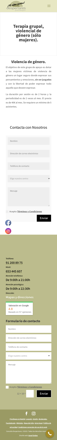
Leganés (29, 419)
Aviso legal (39, 423)
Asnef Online (33, 436)
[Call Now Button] (50, 433)
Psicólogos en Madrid (17, 419)
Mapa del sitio (29, 423)
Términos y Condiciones (29, 211)
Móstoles (20, 423)
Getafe (35, 419)
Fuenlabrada (10, 423)
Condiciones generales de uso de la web (32, 427)
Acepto (24, 211)
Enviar (44, 218)
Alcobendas (43, 419)
